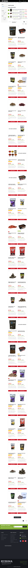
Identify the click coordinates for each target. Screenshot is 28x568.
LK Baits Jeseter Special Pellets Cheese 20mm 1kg (11, 184)
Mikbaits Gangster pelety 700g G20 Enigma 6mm (22, 184)
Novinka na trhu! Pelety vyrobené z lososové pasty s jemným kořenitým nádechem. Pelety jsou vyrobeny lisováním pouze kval (12, 240)
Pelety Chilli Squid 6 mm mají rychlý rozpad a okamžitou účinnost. (22, 44)
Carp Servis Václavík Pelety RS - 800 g (12, 160)
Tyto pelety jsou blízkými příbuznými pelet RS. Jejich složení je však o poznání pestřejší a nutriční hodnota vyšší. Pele (22, 460)
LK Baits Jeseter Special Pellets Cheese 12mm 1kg (21, 331)
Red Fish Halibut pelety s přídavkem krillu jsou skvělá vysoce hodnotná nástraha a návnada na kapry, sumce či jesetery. (22, 118)
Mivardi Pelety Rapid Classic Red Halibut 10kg (21, 380)
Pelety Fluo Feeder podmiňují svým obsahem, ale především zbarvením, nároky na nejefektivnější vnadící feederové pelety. (12, 94)
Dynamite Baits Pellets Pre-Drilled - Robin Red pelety (22, 435)
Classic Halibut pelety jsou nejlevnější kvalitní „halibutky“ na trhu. (12, 289)
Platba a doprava (12, 537)
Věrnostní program (3, 538)
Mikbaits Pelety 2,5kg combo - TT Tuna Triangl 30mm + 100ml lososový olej (22, 307)
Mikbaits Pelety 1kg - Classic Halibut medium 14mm (12, 282)
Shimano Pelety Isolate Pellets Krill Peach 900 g (18, 9)
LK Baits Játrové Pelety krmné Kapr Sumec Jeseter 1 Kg (22, 502)
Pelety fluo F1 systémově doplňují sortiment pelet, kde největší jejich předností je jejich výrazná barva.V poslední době (12, 69)
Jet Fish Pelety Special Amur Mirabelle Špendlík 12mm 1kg (22, 282)
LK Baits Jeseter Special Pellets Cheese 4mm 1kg (21, 160)
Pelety (16, 2)
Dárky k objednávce (4, 537)
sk (27, 1)
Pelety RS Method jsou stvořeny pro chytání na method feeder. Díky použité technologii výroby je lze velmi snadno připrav (12, 314)
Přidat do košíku (22, 48)
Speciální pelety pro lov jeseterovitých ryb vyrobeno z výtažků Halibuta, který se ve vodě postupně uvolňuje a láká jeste (12, 142)
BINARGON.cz (22, 562)
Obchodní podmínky (13, 534)
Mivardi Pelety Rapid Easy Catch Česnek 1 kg (21, 135)
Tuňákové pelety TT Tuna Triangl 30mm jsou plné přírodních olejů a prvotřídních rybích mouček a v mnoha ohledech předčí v (22, 314)
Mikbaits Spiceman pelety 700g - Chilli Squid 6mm (18, 12)
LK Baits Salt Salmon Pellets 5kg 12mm (12, 233)
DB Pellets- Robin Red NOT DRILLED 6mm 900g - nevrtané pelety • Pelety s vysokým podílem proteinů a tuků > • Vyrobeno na (22, 265)
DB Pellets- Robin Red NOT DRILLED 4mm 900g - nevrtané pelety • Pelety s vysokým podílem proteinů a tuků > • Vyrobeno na (12, 265)
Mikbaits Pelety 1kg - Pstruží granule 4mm (22, 62)
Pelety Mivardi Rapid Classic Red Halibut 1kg (12, 215)
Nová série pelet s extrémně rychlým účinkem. (22, 215)
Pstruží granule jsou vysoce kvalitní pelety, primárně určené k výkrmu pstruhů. (22, 69)
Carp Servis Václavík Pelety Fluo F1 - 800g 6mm (12, 62)
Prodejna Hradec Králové (4, 534)
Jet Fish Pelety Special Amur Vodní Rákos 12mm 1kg (12, 502)
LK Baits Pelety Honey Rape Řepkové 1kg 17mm (12, 380)
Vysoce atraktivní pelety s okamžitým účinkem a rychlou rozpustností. (21, 142)
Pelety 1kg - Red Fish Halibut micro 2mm (22, 111)
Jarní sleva (2, 539)
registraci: (23, 11)
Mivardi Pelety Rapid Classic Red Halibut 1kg (12, 209)
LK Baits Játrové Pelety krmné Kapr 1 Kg (22, 86)
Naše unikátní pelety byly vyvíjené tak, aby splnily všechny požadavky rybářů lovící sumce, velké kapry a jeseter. (22, 509)
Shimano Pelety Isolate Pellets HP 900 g (12, 331)
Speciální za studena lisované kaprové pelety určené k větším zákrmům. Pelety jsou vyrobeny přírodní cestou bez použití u (21, 94)
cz (27, 0)
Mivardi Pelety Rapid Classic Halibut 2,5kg (21, 404)
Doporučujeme (14, 21)
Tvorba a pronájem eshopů (23, 561)
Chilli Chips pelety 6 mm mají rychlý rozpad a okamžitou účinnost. (22, 362)
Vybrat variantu (13, 48)
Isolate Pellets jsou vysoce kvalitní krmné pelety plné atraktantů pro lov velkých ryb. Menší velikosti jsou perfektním (12, 45)
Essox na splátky (12, 538)
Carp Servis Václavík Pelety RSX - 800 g (21, 453)
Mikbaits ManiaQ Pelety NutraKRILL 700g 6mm (21, 233)
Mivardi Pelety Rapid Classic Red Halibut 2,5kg (12, 404)
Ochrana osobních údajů (13, 539)
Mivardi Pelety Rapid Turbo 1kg (22, 208)
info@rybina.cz (24, 538)
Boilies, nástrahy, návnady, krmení (10, 2)
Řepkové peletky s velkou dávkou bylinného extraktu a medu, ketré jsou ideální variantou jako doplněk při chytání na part (12, 387)
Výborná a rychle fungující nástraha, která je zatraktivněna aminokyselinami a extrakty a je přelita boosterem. (22, 289)
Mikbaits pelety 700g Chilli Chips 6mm (21, 355)
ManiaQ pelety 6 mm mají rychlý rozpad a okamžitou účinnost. (21, 240)
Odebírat (24, 526)
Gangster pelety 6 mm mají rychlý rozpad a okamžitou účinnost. (22, 191)
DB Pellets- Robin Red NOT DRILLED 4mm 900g (12, 258)
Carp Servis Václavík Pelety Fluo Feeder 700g (12, 86)
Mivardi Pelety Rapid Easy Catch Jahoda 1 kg (11, 453)
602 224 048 (24, 536)
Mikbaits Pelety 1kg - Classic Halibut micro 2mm (12, 478)
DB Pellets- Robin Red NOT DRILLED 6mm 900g (21, 258)
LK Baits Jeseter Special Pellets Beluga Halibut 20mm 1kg (12, 136)
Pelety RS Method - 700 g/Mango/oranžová (11, 306)
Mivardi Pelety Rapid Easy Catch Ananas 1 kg (11, 429)
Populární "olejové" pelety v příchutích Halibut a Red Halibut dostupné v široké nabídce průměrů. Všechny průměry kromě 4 (22, 387)
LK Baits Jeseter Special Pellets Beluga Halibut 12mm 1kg (12, 356)
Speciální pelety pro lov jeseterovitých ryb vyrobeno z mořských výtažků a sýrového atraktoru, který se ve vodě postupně (21, 167)
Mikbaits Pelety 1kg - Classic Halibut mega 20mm (22, 478)
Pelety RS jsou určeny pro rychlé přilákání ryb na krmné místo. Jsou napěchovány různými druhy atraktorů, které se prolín (12, 167)
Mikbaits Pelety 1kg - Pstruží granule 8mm (12, 111)
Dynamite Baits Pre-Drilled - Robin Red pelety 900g (22, 429)
